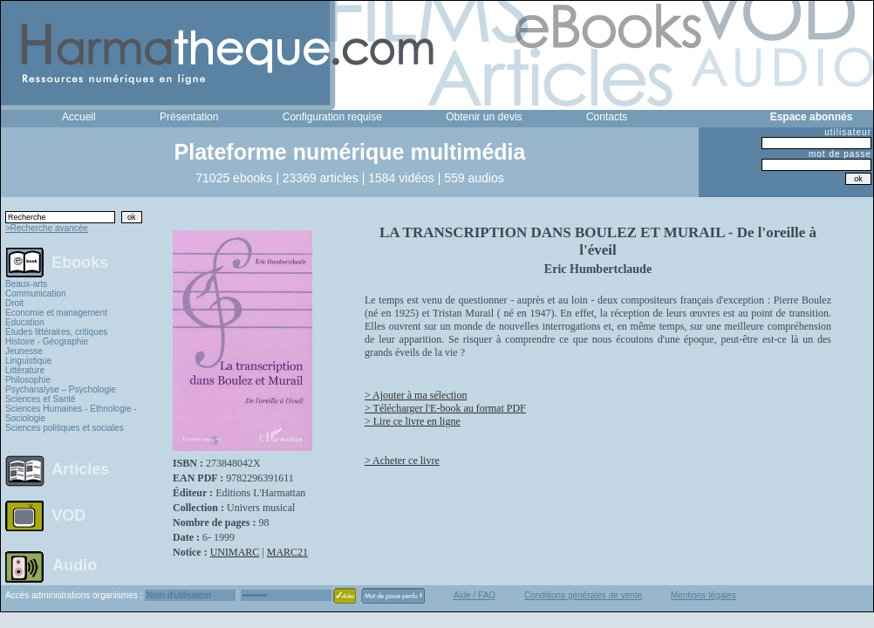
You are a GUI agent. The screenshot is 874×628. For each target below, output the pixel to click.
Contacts (606, 117)
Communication (35, 293)
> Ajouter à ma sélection (416, 395)
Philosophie (28, 380)
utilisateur (847, 132)
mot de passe (840, 154)
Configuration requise (332, 117)
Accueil (79, 117)
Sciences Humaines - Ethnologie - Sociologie (71, 413)
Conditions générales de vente (583, 595)
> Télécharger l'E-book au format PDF (445, 408)
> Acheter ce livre (402, 460)
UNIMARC (235, 552)
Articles (80, 469)
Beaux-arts (26, 284)
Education (24, 322)
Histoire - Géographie (46, 341)
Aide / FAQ (474, 595)
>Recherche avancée (46, 228)
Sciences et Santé (40, 399)
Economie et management (56, 312)
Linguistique (28, 360)
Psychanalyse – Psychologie (60, 389)
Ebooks (79, 261)
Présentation (189, 117)
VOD (68, 515)
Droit (14, 303)
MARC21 (287, 552)
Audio (74, 564)
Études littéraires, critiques (56, 332)
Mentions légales (703, 595)
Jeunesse (24, 351)
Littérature (24, 370)
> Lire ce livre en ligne (413, 421)
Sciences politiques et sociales (64, 428)
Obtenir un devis (484, 117)
